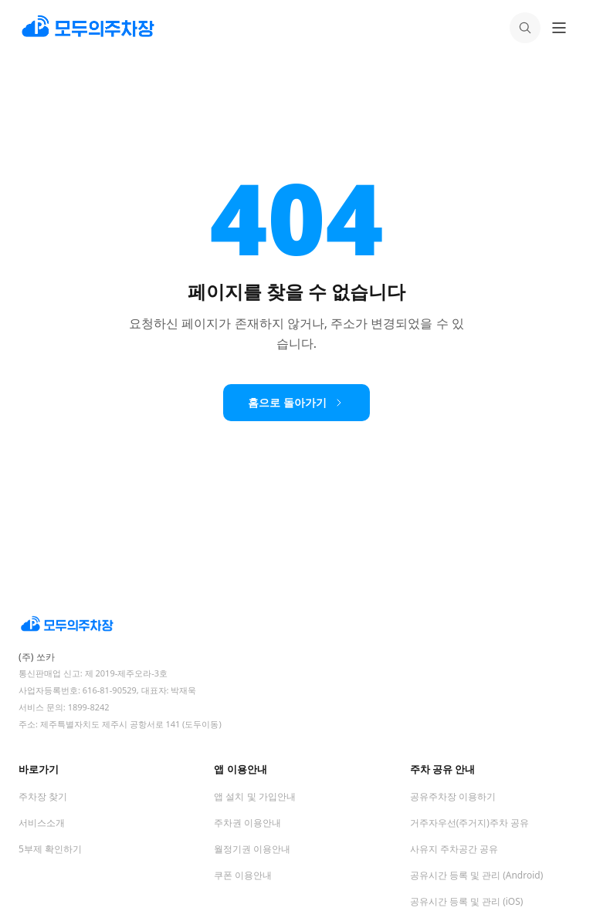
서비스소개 (42, 822)
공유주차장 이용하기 (453, 796)
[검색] (525, 27)
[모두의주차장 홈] (296, 625)
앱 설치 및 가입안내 (254, 796)
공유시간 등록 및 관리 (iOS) (467, 901)
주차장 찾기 (43, 796)
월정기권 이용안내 (252, 848)
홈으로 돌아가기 (296, 402)
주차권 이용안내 (247, 822)
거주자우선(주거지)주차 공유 (469, 822)
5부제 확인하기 (50, 848)
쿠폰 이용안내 (243, 875)
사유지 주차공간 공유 (454, 848)
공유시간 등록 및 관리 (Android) (477, 875)
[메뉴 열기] (559, 27)
